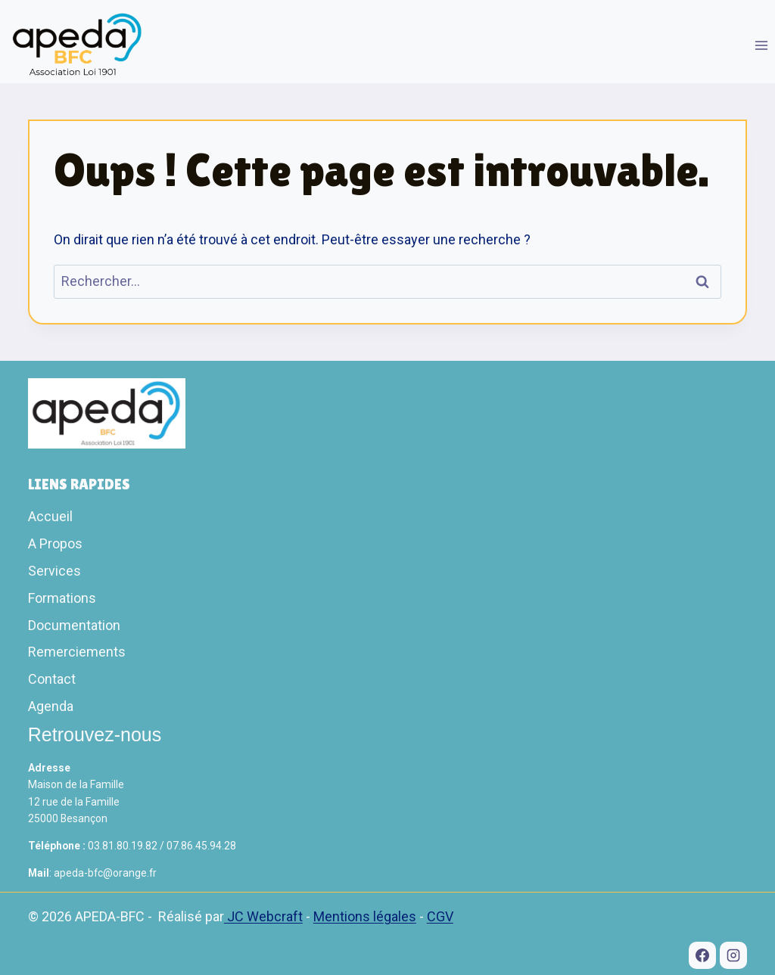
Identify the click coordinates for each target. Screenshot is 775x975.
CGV (440, 916)
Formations (62, 598)
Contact (52, 679)
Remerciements (77, 652)
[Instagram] (733, 955)
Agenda (50, 706)
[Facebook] (702, 955)
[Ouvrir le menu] (761, 45)
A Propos (55, 543)
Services (54, 571)
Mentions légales (364, 916)
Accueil (50, 516)
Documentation (74, 625)
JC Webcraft (263, 916)
